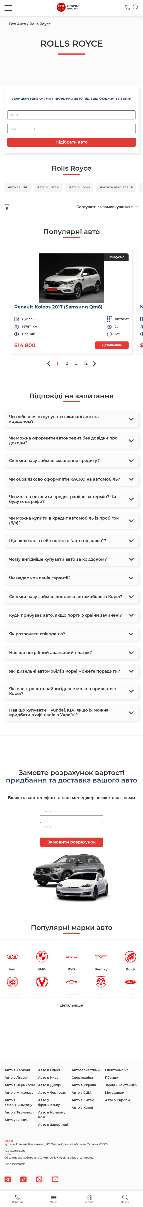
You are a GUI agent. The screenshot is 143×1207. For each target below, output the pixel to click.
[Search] (135, 8)
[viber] (39, 1179)
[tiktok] (23, 1179)
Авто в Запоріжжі (53, 1125)
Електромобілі (117, 1070)
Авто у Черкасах (52, 1093)
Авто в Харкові (17, 1070)
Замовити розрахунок (71, 842)
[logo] (68, 8)
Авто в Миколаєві (19, 1093)
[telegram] (8, 1179)
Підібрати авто (72, 142)
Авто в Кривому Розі (51, 1114)
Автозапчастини (86, 1070)
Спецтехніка (82, 1078)
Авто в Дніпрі (49, 1085)
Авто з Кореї (82, 1108)
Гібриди (112, 1078)
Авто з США (82, 1093)
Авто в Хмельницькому (18, 1102)
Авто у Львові (16, 1078)
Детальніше (112, 345)
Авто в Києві (48, 1078)
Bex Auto (17, 24)
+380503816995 (15, 1150)
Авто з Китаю (83, 1100)
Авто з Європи (117, 1100)
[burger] (8, 8)
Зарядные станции (121, 1085)
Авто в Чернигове (20, 1085)
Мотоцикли (114, 1093)
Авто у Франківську (49, 1102)
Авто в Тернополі (19, 1112)
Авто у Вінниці (17, 1120)
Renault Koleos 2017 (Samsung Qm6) (58, 307)
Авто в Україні (84, 1085)
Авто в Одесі (49, 1070)
